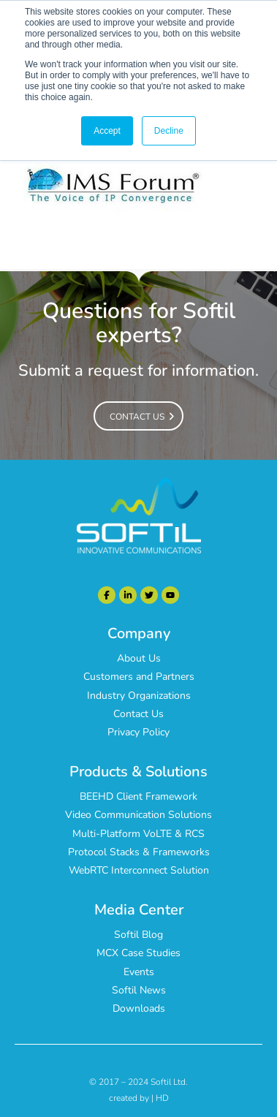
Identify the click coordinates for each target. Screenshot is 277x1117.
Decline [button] (168, 131)
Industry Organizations (139, 696)
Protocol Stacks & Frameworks (139, 852)
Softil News (139, 990)
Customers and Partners (138, 677)
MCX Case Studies (138, 953)
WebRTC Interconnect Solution (139, 870)
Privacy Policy (138, 732)
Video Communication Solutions (138, 815)
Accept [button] (107, 131)
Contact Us (138, 714)
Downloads (139, 1008)
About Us (139, 658)
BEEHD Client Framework (138, 796)
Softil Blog (138, 935)
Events (139, 972)
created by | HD (139, 1098)
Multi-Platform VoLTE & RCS (138, 834)
